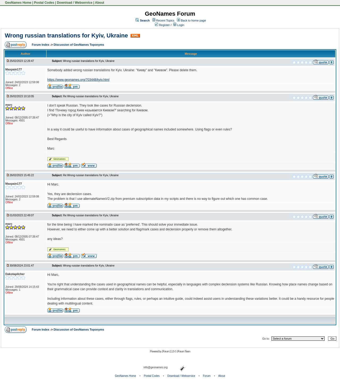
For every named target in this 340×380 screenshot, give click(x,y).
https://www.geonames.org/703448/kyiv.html (78, 80)
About (99, 3)
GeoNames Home (17, 3)
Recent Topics (165, 20)
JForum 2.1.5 (168, 351)
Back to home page (193, 20)
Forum (207, 375)
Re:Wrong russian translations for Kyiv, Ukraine (90, 96)
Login (178, 25)
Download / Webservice (74, 3)
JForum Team (183, 351)
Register (162, 25)
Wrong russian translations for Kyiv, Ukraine (66, 35)
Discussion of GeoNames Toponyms (79, 44)
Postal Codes (44, 3)
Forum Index (41, 44)
